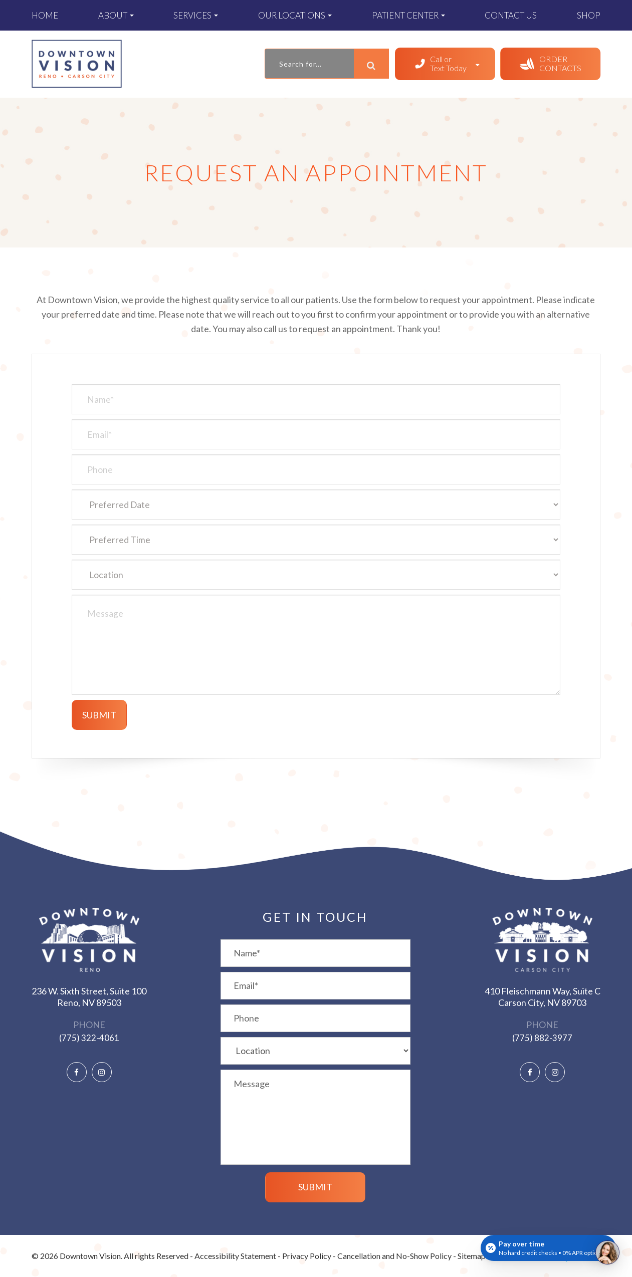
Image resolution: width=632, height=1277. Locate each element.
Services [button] (195, 15)
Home (45, 15)
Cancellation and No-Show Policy (394, 1255)
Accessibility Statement (235, 1255)
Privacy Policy (306, 1255)
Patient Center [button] (408, 15)
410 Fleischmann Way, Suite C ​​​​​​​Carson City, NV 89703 (542, 996)
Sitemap (472, 1255)
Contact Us (511, 15)
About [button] (116, 15)
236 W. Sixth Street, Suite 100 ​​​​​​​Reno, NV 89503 (89, 996)
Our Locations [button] (295, 15)
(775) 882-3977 (542, 1038)
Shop (588, 15)
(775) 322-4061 (89, 1038)
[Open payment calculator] (548, 1248)
